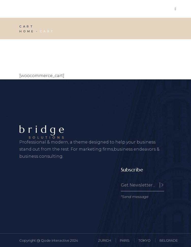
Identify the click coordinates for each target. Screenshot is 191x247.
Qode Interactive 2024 (59, 240)
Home (27, 31)
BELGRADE (169, 240)
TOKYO (144, 240)
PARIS (125, 240)
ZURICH (104, 240)
